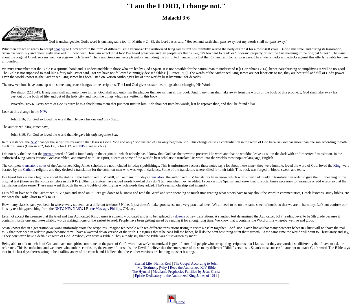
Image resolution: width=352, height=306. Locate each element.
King (337, 165)
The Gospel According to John (195, 263)
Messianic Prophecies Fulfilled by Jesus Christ (186, 271)
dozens (180, 216)
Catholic (29, 169)
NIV (43, 111)
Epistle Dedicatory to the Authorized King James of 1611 (176, 275)
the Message (99, 209)
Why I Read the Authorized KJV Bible (188, 267)
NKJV (59, 209)
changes (60, 49)
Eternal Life (143, 263)
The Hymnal (141, 271)
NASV (77, 209)
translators (157, 177)
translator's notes (34, 165)
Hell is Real (162, 263)
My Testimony (147, 267)
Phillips (115, 209)
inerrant (49, 154)
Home (180, 302)
